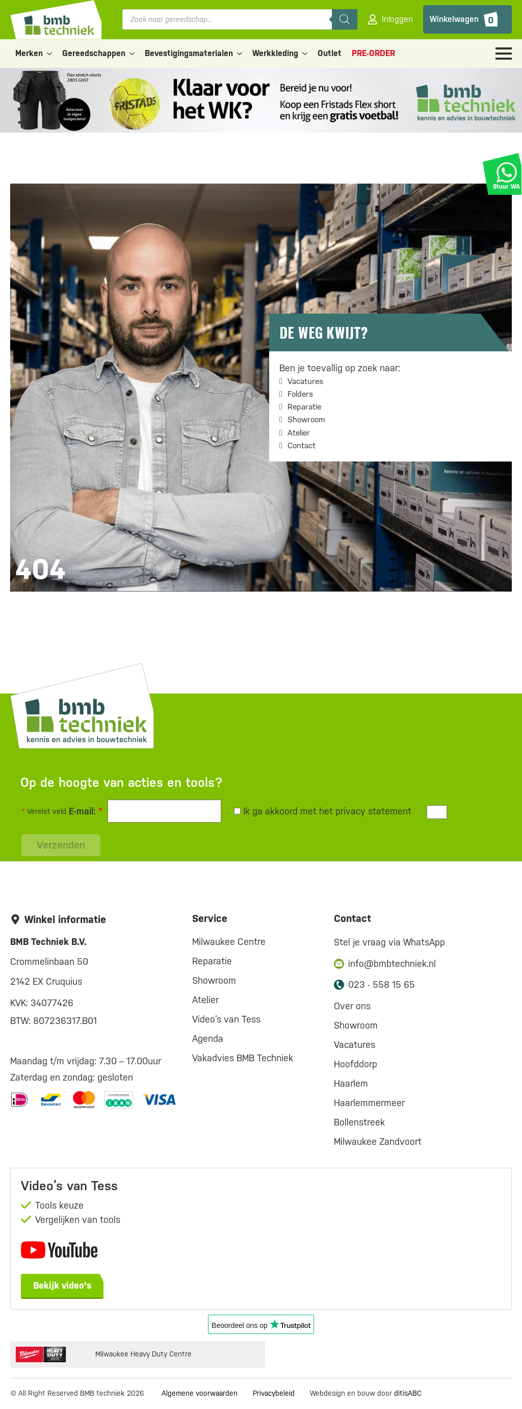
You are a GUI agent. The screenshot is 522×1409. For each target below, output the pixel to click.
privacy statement (373, 811)
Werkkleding (275, 53)
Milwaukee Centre (229, 941)
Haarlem (351, 1083)
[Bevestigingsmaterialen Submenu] (240, 53)
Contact (302, 445)
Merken (29, 53)
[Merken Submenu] (50, 53)
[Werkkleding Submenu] (305, 53)
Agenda (207, 1038)
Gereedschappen (93, 53)
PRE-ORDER (373, 53)
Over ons (352, 1006)
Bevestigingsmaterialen (189, 53)
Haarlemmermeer (369, 1102)
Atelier (299, 433)
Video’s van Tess (226, 1019)
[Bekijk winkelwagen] (467, 19)
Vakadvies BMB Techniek (242, 1058)
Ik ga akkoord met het (322, 811)
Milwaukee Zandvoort (378, 1141)
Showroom (306, 419)
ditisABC (408, 1393)
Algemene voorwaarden (200, 1393)
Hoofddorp (355, 1064)
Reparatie (304, 407)
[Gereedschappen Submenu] (132, 53)
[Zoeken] (344, 19)
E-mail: (85, 811)
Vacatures (305, 381)
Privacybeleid (274, 1393)
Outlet (330, 53)
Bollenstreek (359, 1122)
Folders (300, 394)
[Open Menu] (503, 53)
